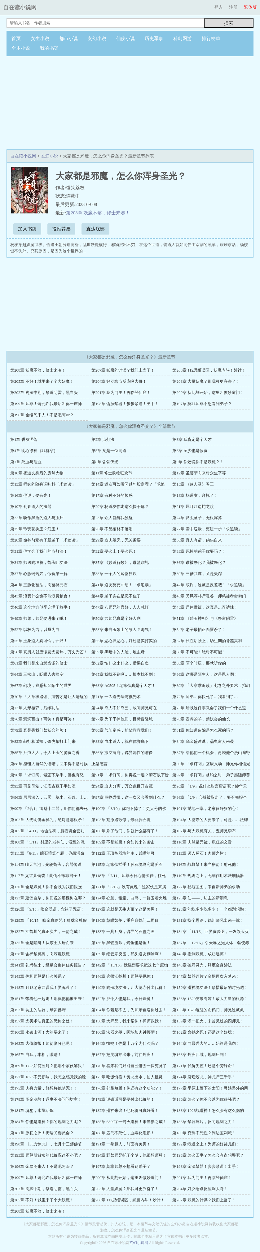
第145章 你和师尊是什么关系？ (38, 976)
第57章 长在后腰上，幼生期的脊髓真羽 (207, 640)
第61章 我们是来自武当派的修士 (39, 663)
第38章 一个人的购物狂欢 (114, 573)
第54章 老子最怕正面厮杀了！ (199, 629)
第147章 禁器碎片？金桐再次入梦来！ (206, 976)
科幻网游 (182, 38)
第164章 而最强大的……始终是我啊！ (206, 1043)
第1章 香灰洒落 (23, 439)
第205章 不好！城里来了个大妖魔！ (42, 381)
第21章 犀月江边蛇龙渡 (193, 506)
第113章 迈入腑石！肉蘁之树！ (199, 853)
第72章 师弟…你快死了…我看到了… (205, 696)
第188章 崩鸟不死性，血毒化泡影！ (123, 1133)
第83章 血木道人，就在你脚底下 (120, 741)
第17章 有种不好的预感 (112, 495)
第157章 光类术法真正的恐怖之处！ (42, 1021)
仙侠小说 (125, 38)
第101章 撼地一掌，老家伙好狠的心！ (206, 808)
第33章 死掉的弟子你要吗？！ (199, 551)
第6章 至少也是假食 (190, 450)
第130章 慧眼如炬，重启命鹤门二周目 (125, 920)
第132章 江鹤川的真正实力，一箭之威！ (46, 931)
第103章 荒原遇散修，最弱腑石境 (121, 819)
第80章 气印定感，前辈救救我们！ (122, 730)
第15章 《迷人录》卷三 (193, 484)
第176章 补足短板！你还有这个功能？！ (127, 1088)
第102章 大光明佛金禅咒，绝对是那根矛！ (48, 819)
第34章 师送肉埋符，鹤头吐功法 (39, 562)
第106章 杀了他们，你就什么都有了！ (125, 831)
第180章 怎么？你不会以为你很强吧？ (206, 1099)
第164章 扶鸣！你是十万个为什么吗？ (125, 1043)
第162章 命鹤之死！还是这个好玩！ (204, 1032)
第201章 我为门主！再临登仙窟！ (121, 392)
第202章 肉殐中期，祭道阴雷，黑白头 (44, 392)
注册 (233, 7)
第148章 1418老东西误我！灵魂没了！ (44, 987)
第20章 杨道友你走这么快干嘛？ (120, 506)
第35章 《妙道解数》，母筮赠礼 (120, 562)
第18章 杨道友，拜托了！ (195, 495)
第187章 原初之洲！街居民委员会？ (42, 1133)
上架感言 (99, 763)
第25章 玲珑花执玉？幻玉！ (34, 529)
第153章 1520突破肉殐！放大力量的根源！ (210, 998)
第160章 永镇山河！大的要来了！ (40, 1032)
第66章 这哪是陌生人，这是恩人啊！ (205, 674)
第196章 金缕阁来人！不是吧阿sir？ (42, 415)
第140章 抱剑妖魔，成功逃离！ (200, 954)
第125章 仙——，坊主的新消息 (200, 898)
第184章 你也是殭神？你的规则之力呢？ (46, 1121)
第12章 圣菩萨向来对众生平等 (199, 473)
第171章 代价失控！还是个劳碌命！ (204, 1065)
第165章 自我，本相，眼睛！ (36, 1054)
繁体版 (250, 7)
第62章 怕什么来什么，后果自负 (120, 663)
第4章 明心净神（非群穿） (34, 450)
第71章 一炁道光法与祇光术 (116, 696)
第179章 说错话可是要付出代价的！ (123, 1099)
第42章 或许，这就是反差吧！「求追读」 (209, 585)
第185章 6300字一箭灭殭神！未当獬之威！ (129, 1121)
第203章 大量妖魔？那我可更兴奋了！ (206, 381)
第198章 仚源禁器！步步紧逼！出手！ (125, 403)
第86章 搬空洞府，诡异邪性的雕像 (122, 752)
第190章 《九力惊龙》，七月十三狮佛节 (46, 1144)
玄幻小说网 (139, 1243)
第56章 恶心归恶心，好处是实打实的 (124, 640)
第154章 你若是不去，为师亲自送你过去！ (129, 1010)
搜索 (228, 23)
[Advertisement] (130, 102)
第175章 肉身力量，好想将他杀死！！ (44, 1088)
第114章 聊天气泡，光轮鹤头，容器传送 (46, 864)
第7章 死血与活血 (26, 461)
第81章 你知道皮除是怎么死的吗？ (203, 730)
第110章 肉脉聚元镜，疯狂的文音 (201, 842)
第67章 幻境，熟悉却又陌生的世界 (41, 685)
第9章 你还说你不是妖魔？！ (198, 461)
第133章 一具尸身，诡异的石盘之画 (123, 931)
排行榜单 (211, 38)
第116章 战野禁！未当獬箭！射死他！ (206, 864)
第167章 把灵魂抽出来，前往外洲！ (123, 1054)
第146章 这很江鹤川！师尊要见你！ (123, 976)
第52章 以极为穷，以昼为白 (34, 629)
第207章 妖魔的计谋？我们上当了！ (123, 370)
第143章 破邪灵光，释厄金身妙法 (202, 965)
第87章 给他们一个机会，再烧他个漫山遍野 (211, 752)
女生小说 (40, 38)
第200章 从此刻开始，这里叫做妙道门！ (208, 392)
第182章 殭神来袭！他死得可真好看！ (125, 1110)
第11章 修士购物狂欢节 (112, 473)
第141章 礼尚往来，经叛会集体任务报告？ (48, 965)
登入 (218, 7)
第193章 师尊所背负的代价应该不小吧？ (46, 1155)
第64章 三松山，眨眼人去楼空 (37, 674)
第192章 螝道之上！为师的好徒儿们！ (206, 1144)
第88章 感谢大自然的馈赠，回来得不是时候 (49, 763)
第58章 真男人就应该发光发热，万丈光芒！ (49, 652)
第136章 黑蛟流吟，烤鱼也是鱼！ (121, 942)
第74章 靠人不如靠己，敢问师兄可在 (124, 708)
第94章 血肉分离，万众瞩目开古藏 (122, 786)
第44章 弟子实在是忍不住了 (116, 596)
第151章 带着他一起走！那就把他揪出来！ (48, 998)
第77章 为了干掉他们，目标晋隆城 (122, 719)
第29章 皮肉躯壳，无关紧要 (116, 540)
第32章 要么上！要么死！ (114, 551)
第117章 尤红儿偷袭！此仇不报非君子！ (46, 875)
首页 (16, 38)
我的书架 (49, 48)
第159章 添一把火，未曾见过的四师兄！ (208, 1021)
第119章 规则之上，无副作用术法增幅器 (208, 875)
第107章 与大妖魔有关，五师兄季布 (204, 831)
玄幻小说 (97, 38)
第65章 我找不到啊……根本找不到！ (124, 674)
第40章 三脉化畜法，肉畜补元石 (39, 585)
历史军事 (154, 38)
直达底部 (95, 228)
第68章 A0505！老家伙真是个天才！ (123, 685)
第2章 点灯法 (103, 439)
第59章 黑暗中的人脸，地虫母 (118, 652)
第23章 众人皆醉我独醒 (112, 517)
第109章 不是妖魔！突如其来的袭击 (123, 842)
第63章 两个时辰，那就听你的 (199, 663)
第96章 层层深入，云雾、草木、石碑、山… (49, 797)
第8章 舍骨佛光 (105, 461)
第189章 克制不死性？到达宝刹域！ (204, 1133)
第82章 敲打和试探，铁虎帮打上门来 (43, 741)
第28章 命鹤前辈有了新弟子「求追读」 (45, 540)
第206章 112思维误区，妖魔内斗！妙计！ (209, 370)
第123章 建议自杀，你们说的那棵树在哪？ (48, 898)
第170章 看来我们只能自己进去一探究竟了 (129, 1065)
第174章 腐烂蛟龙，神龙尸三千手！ (204, 1077)
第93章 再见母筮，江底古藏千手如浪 (43, 786)
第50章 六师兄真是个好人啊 (116, 618)
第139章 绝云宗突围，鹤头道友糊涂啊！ (127, 954)
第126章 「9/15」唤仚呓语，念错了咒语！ (47, 909)
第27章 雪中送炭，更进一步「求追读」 (207, 529)
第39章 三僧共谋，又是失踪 (197, 573)
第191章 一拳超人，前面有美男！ (121, 1144)
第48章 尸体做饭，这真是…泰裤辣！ (205, 607)
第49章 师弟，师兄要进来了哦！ (39, 618)
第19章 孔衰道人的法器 (30, 506)
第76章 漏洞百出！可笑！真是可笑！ (43, 719)
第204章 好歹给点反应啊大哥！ (119, 381)
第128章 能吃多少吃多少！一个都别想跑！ (210, 909)
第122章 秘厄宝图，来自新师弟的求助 (206, 886)
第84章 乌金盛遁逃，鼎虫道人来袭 (203, 741)
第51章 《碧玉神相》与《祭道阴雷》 (205, 618)
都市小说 (68, 38)
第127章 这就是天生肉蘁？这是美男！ (125, 909)
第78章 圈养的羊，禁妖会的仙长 (201, 719)
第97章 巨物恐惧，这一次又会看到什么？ (128, 797)
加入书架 (27, 228)
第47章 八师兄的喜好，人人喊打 (120, 607)
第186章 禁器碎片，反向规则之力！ (204, 1121)
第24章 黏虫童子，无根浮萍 (197, 517)
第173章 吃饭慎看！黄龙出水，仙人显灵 (127, 1077)
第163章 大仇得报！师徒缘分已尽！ (42, 1043)
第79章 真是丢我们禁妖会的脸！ (39, 730)
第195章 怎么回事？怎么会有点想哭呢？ (208, 1155)
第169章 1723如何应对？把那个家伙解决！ (48, 1065)
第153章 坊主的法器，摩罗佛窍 (38, 1010)
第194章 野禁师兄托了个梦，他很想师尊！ (129, 1155)
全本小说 (20, 48)
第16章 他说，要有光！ (30, 495)
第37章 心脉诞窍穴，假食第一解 (39, 573)
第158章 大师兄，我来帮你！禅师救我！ (127, 1021)
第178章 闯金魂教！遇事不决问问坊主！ (46, 1099)
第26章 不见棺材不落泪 (112, 529)
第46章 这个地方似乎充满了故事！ (41, 607)
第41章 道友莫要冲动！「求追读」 (122, 585)
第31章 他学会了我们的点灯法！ (39, 551)
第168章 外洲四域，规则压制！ (200, 1054)
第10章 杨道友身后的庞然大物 (37, 473)
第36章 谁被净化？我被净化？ (199, 562)
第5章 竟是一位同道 (109, 450)
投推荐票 (61, 228)
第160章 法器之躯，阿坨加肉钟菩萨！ (125, 1032)
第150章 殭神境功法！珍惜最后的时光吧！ (210, 987)
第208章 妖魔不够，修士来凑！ (98, 212)
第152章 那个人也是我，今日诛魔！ (123, 998)
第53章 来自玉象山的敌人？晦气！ (122, 629)
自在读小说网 (20, 7)
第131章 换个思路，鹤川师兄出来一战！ (208, 920)
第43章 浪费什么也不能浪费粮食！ (41, 596)
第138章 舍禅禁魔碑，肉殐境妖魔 (40, 954)
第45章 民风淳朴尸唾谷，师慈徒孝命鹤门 (209, 596)
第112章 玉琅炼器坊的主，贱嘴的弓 (123, 853)
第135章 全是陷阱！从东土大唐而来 (42, 942)
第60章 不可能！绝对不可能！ (199, 652)
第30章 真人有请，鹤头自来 (197, 540)
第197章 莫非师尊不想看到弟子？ (202, 403)
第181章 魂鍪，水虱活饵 (32, 1110)
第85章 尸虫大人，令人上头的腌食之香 (45, 752)
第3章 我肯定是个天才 (192, 439)
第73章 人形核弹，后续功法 (34, 708)
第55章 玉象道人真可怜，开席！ (39, 640)
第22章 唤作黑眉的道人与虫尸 (37, 517)
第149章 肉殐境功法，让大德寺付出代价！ (129, 987)
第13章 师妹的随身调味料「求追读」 (43, 484)
